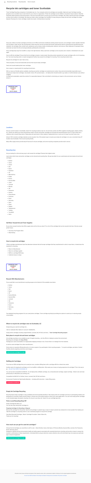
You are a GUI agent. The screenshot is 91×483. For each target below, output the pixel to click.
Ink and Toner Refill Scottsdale (30, 475)
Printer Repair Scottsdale (41, 475)
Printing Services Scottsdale (51, 475)
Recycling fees (22, 1)
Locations (9, 127)
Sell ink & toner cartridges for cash (16, 352)
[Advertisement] (45, 31)
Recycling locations (12, 1)
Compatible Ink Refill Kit (13, 382)
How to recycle (31, 1)
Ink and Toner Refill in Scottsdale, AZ (18, 369)
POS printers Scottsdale (62, 475)
